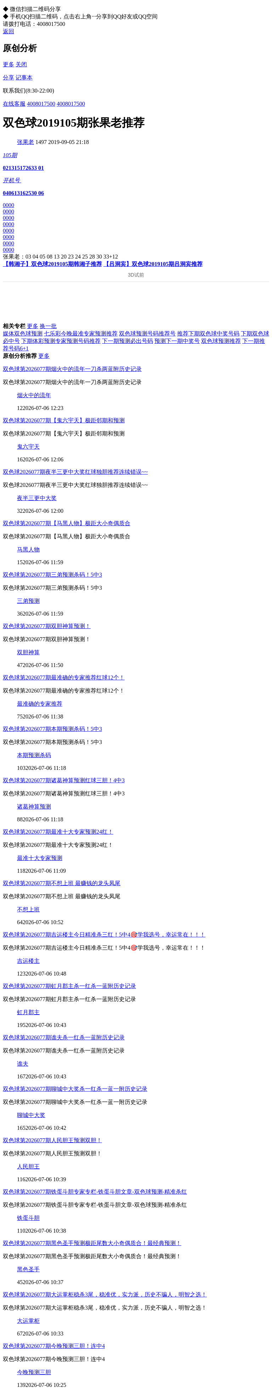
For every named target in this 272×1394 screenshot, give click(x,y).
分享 (8, 77)
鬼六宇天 (28, 447)
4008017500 (41, 104)
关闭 (21, 64)
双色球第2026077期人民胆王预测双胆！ (52, 1140)
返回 (8, 31)
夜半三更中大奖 (37, 498)
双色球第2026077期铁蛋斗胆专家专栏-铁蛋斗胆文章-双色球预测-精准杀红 (95, 1192)
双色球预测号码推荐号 (147, 334)
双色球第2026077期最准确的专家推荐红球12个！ (64, 677)
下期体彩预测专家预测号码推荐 (61, 341)
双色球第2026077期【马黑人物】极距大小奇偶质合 (66, 523)
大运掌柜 (28, 1321)
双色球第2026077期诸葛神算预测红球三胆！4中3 (64, 780)
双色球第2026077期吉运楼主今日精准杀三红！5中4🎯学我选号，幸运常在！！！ (104, 935)
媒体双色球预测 (22, 334)
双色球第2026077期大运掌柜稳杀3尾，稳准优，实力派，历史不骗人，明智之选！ (105, 1295)
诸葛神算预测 (34, 807)
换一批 (48, 326)
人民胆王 (28, 1166)
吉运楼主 (28, 961)
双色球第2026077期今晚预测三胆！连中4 (54, 1346)
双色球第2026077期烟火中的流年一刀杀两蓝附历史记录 (72, 369)
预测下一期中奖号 (177, 341)
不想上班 (28, 909)
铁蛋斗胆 (28, 1218)
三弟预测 (28, 601)
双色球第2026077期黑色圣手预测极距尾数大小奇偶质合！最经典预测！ (92, 1243)
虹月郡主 (28, 1012)
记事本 (24, 77)
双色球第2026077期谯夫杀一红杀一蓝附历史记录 (64, 1037)
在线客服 (14, 104)
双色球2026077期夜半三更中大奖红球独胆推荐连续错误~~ (75, 472)
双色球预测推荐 (221, 341)
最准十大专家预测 (39, 858)
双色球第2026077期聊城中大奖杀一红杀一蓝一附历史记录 (75, 1089)
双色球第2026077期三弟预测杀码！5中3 (52, 575)
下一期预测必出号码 (127, 341)
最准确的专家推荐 (39, 704)
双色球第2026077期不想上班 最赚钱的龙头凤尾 (61, 883)
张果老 (25, 142)
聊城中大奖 (31, 1115)
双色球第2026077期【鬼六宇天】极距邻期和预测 (64, 420)
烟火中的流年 (34, 395)
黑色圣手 (28, 1269)
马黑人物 (28, 549)
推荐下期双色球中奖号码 (208, 334)
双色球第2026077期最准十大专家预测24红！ (58, 832)
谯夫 (22, 1064)
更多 (8, 64)
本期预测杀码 (34, 755)
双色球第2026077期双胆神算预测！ (47, 626)
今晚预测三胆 (34, 1372)
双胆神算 (28, 652)
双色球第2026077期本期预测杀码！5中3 (52, 729)
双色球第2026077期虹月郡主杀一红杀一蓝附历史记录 (69, 986)
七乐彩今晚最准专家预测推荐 (81, 334)
